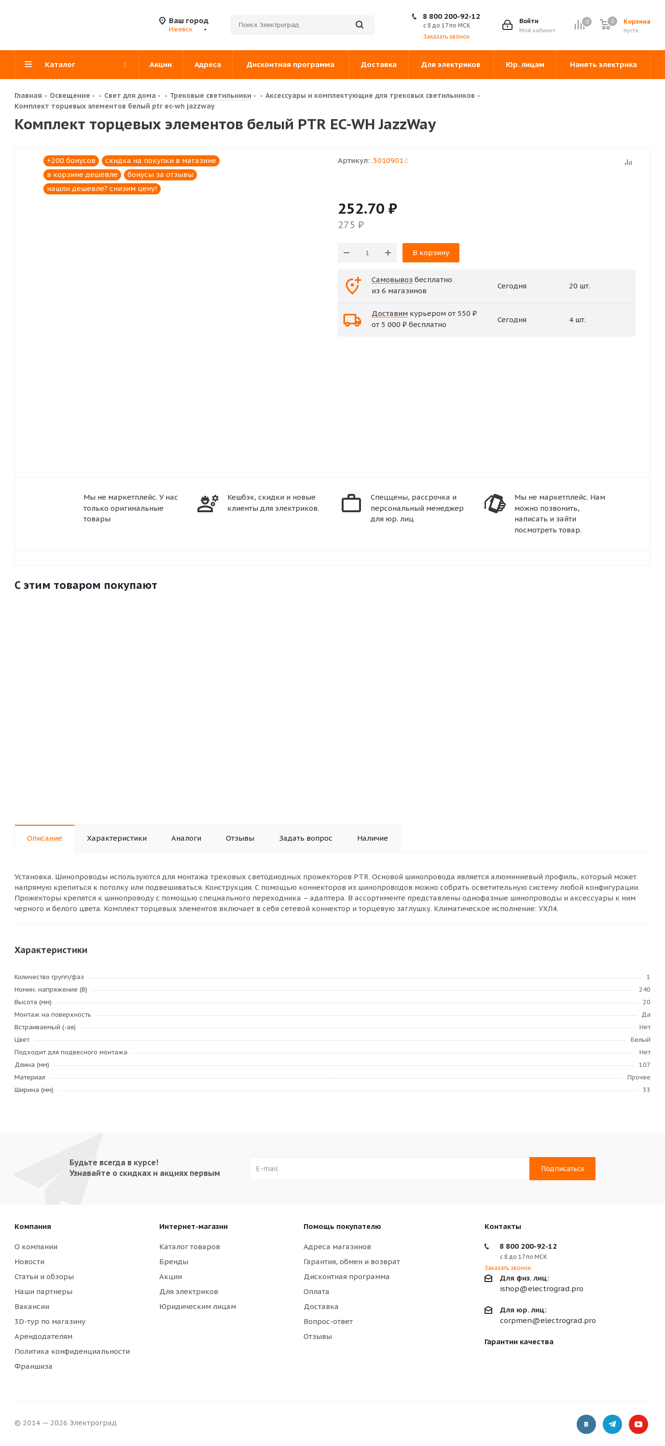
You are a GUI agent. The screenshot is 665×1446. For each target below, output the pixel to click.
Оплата (317, 1291)
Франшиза (33, 1366)
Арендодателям (43, 1336)
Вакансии (31, 1306)
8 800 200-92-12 (451, 16)
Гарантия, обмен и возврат (352, 1261)
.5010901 (389, 160)
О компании (35, 1246)
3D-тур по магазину (49, 1321)
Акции (170, 1276)
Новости (29, 1261)
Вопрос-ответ (328, 1321)
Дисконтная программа (347, 1276)
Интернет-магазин (193, 1226)
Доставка (321, 1306)
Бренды (173, 1261)
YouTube (638, 1424)
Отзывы (318, 1336)
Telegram (612, 1424)
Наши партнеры (43, 1291)
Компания (32, 1226)
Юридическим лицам (197, 1306)
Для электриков (188, 1291)
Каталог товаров (189, 1246)
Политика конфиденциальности (72, 1351)
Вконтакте (586, 1424)
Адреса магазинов (337, 1246)
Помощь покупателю (342, 1226)
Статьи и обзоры (44, 1276)
